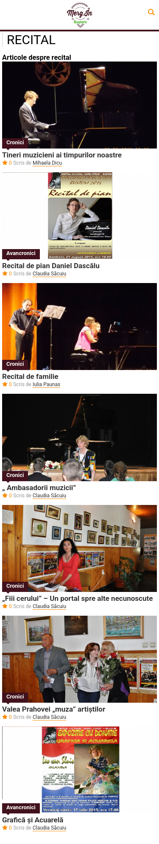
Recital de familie (30, 376)
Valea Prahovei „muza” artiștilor (53, 709)
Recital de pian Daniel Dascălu (51, 265)
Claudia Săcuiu (49, 274)
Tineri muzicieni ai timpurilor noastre (62, 155)
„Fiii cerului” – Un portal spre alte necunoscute (77, 598)
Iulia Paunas (46, 384)
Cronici (15, 142)
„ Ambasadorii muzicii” (39, 487)
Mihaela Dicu (47, 163)
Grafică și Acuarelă (32, 820)
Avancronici (21, 253)
